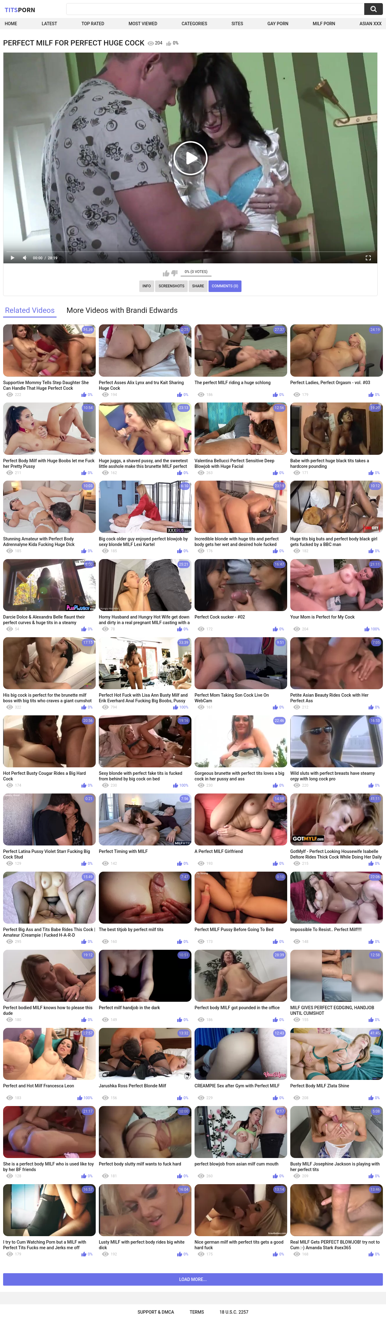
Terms (197, 1312)
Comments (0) (225, 286)
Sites (237, 23)
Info (147, 286)
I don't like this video (174, 273)
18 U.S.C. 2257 (233, 1312)
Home (11, 23)
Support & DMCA (156, 1312)
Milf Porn (324, 23)
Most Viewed (143, 23)
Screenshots (171, 286)
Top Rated (92, 23)
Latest (49, 23)
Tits (20, 9)
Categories (194, 23)
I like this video (166, 273)
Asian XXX (371, 23)
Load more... (193, 1279)
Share (198, 286)
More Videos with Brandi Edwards (122, 310)
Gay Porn (278, 23)
